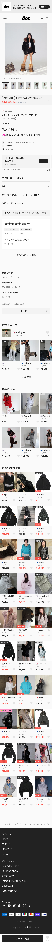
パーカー (17, 277)
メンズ (5, 839)
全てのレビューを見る (26, 255)
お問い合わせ (7, 304)
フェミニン (6, 287)
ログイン (20, 142)
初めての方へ (8, 861)
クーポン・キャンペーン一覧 (11, 169)
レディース (7, 834)
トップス (5, 277)
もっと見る (26, 377)
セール (5, 854)
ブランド (6, 844)
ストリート (19, 287)
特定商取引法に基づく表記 (14, 881)
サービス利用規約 (10, 871)
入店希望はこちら (10, 891)
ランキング (7, 849)
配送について (19, 304)
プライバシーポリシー (12, 866)
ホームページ (6, 824)
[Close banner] (2, 2)
